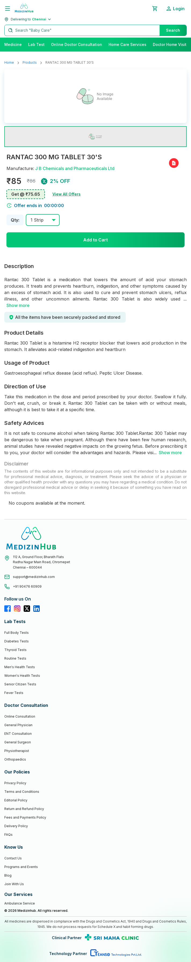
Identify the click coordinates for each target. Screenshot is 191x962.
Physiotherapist (16, 751)
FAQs (8, 835)
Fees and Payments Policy (25, 817)
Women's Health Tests (22, 676)
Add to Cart (95, 240)
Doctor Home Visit (169, 44)
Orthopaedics (15, 759)
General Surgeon (17, 742)
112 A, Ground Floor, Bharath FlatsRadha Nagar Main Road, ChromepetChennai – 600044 (41, 562)
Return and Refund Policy (24, 809)
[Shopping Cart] (154, 8)
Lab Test (36, 44)
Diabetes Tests (16, 641)
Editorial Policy (15, 800)
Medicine (13, 44)
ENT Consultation (18, 734)
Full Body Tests (16, 633)
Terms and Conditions (21, 792)
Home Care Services (127, 44)
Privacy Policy (15, 783)
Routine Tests (15, 658)
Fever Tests (13, 693)
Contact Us (13, 858)
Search (173, 30)
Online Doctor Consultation (76, 44)
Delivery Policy (16, 826)
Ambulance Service (19, 903)
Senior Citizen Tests (20, 684)
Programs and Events (21, 867)
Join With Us (14, 884)
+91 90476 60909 (27, 586)
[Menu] (7, 8)
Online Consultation (19, 716)
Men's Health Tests (19, 667)
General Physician (18, 725)
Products (30, 62)
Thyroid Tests (15, 650)
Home (9, 62)
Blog (8, 875)
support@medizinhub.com (34, 577)
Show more (18, 305)
